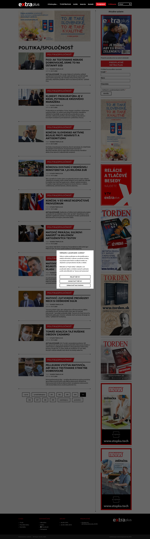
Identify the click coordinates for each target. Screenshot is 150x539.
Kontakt (90, 4)
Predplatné (101, 4)
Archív (75, 4)
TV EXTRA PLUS (65, 4)
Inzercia (83, 4)
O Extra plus (52, 4)
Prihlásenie (112, 4)
